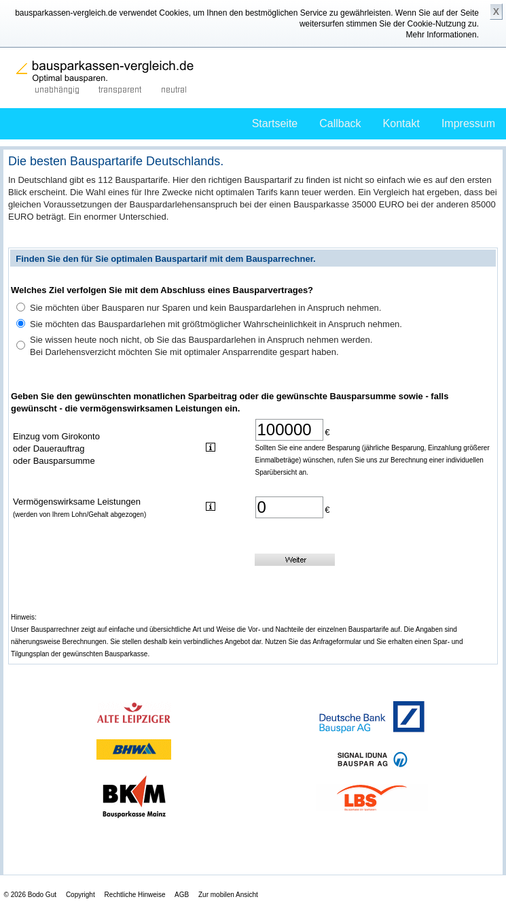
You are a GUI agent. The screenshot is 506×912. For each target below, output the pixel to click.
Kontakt (401, 123)
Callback (340, 123)
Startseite (275, 123)
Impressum (468, 123)
